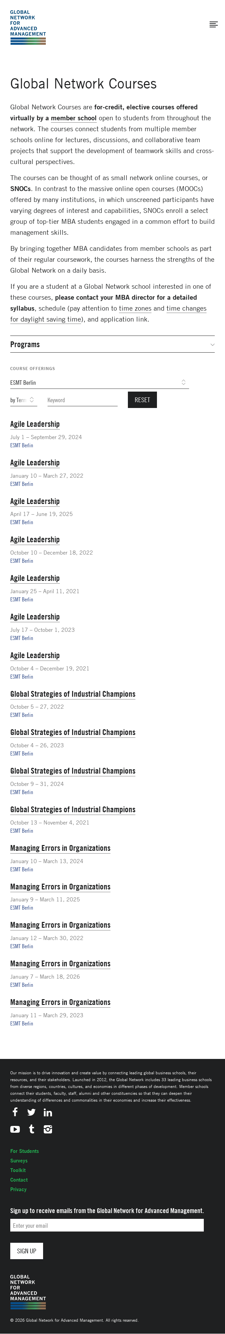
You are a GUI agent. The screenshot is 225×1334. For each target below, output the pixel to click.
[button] (214, 25)
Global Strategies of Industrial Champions (72, 694)
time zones (135, 308)
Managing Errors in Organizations (60, 848)
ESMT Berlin (21, 445)
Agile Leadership (35, 424)
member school (74, 117)
